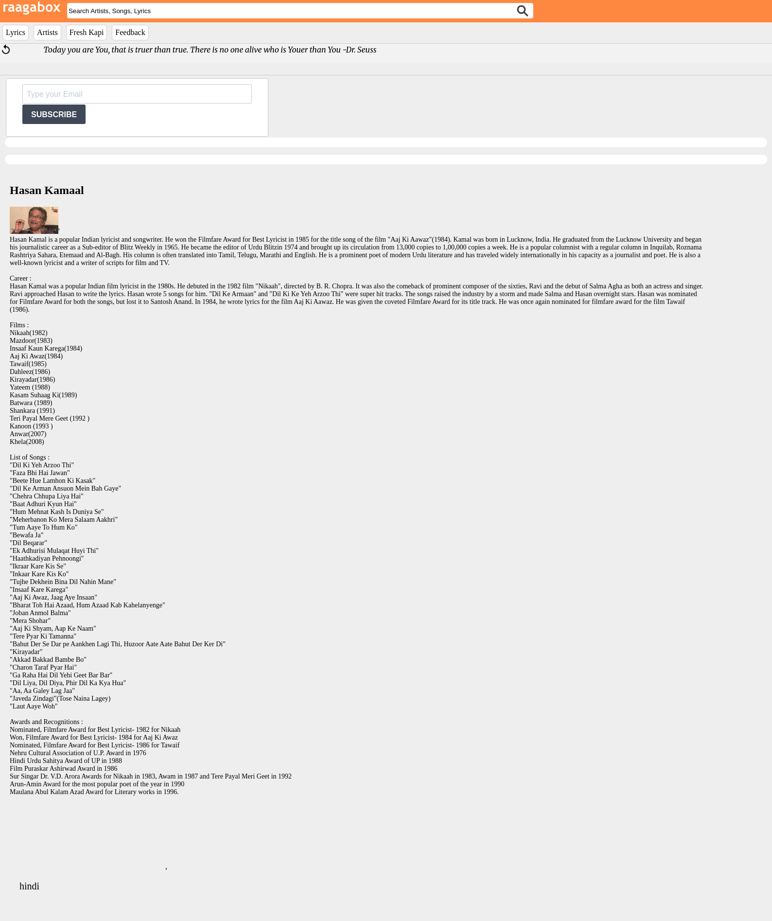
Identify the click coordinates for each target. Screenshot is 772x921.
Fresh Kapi (87, 32)
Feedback (130, 32)
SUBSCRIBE (54, 114)
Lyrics (15, 32)
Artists (47, 32)
